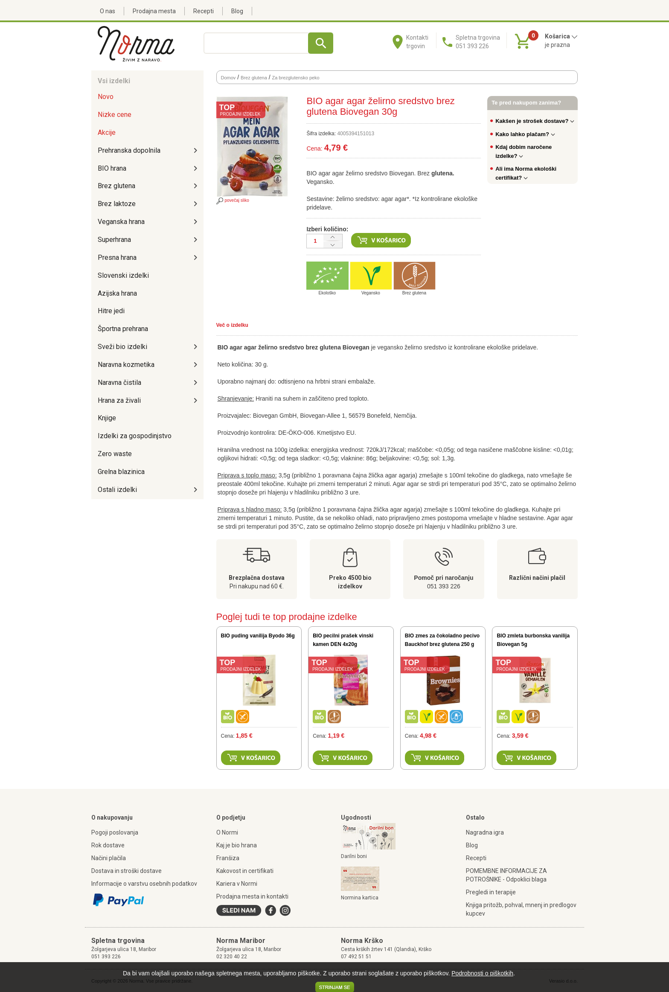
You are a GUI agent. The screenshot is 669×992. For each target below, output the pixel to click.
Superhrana (114, 240)
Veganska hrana (121, 222)
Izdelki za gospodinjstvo (135, 436)
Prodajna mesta (154, 11)
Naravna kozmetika (126, 365)
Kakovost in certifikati (244, 870)
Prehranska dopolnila (129, 150)
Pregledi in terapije (491, 892)
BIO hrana (112, 168)
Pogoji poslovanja (114, 832)
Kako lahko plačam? (525, 134)
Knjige (107, 418)
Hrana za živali (119, 400)
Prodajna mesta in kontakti (252, 896)
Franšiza (227, 858)
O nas (107, 11)
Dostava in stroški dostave (126, 870)
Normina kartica (359, 898)
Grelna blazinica (121, 472)
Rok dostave (108, 845)
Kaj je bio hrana (236, 845)
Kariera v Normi (236, 883)
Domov (228, 77)
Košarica (561, 36)
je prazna (557, 44)
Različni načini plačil (537, 577)
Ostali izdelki (117, 490)
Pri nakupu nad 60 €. (257, 586)
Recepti (203, 11)
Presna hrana (117, 257)
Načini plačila (108, 858)
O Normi (227, 832)
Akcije (107, 132)
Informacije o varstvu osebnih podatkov (144, 883)
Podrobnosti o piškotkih (482, 973)
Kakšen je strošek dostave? (534, 121)
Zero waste (115, 454)
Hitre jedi (111, 311)
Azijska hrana (117, 293)
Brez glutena (116, 186)
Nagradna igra (485, 832)
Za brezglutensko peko (295, 77)
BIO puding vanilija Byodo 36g (258, 636)
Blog (237, 11)
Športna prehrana (123, 329)
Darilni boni (354, 856)
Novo (105, 97)
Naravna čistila (119, 382)
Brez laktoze (117, 204)
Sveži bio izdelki (122, 347)
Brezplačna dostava (257, 577)
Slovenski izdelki (123, 275)
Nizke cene (114, 115)
